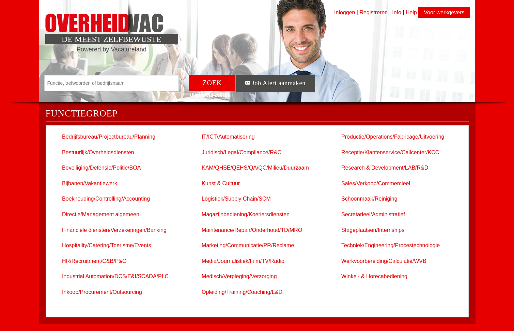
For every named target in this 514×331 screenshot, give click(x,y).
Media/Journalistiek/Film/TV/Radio (243, 261)
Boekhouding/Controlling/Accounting (106, 199)
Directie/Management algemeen (100, 214)
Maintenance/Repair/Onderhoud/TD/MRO (252, 230)
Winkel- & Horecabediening (374, 276)
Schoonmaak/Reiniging (369, 199)
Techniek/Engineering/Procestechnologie (390, 245)
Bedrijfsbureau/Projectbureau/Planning (108, 137)
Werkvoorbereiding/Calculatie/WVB (383, 261)
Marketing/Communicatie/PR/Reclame (248, 245)
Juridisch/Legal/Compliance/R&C (241, 152)
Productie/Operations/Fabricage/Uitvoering (392, 137)
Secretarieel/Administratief (373, 214)
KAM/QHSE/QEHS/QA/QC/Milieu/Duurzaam (255, 168)
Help (411, 12)
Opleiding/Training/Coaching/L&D (242, 292)
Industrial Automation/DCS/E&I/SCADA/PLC (115, 276)
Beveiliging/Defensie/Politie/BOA (101, 168)
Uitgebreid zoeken (210, 95)
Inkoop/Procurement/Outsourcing (102, 292)
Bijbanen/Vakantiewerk (89, 183)
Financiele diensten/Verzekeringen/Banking (114, 230)
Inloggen (344, 12)
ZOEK (212, 82)
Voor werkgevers (444, 12)
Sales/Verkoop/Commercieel (375, 183)
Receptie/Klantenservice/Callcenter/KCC (390, 152)
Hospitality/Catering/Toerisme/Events (106, 245)
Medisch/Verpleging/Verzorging (239, 276)
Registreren (374, 12)
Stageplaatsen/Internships (372, 230)
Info (396, 12)
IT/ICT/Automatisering (228, 137)
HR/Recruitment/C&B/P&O (94, 261)
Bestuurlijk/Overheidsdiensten (98, 152)
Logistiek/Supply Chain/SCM (236, 199)
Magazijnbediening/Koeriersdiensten (246, 214)
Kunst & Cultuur (221, 183)
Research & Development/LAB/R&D (384, 168)
